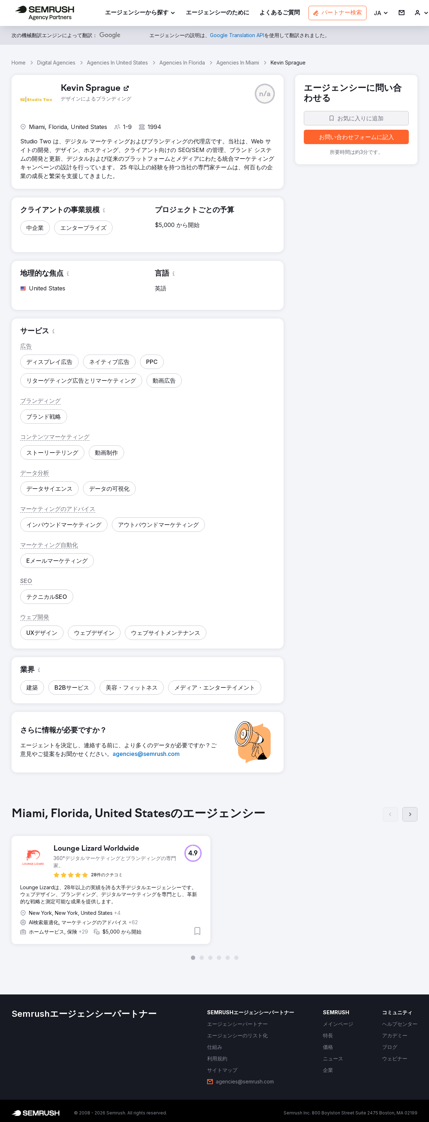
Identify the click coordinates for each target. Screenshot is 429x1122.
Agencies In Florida (182, 62)
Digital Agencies (56, 62)
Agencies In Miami (237, 62)
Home (19, 62)
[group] (214, 883)
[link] (217, 13)
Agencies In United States (117, 62)
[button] (381, 13)
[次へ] (409, 814)
